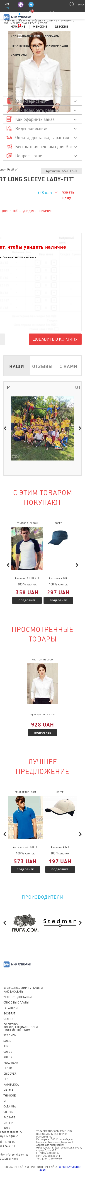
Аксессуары (50, 36)
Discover (10, 1073)
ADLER (7, 1057)
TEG (6, 1079)
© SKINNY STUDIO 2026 (60, 1168)
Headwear (10, 1062)
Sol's (7, 1040)
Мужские (18, 26)
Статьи (8, 1019)
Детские (61, 26)
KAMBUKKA (11, 1084)
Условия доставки (17, 997)
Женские (40, 26)
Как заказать (13, 991)
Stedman (10, 1035)
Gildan (8, 1112)
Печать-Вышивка (25, 46)
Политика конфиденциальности (20, 1026)
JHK (6, 1046)
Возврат (9, 1013)
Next (80, 428)
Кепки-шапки (22, 36)
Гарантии (10, 1008)
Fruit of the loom (16, 1030)
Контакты (19, 55)
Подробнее (27, 600)
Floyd (7, 1068)
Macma (8, 1090)
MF (5, 1101)
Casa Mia (9, 1106)
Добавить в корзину (55, 339)
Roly (6, 1128)
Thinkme (9, 1095)
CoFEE (7, 1051)
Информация (57, 46)
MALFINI (9, 1123)
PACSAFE (9, 1117)
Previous (5, 428)
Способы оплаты (16, 1002)
